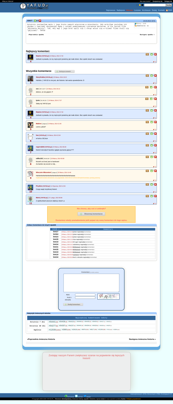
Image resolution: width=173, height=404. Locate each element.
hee (37, 135)
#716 (109, 333)
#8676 (85, 333)
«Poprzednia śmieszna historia (41, 343)
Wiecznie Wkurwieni (43, 172)
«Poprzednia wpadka (36, 34)
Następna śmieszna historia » (142, 343)
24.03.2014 (147, 21)
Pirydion (39, 186)
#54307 (63, 329)
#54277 (53, 329)
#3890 (66, 333)
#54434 (95, 325)
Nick (68, 298)
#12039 (55, 333)
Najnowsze (110, 10)
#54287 (109, 329)
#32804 (116, 333)
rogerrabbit (40, 147)
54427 (55, 232)
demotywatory (66, 402)
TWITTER (79, 400)
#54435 (88, 325)
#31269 (101, 333)
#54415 (109, 325)
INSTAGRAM (69, 400)
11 (141, 26)
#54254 (102, 329)
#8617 (93, 333)
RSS (169, 10)
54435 (55, 241)
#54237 (72, 329)
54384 (55, 235)
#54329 (95, 329)
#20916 (76, 333)
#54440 (80, 325)
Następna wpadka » (147, 34)
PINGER (87, 400)
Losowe (137, 10)
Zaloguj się (168, 1)
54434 (55, 247)
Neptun (38, 56)
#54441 (53, 325)
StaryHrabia (40, 77)
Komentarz (90, 272)
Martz (38, 197)
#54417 (102, 325)
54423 (55, 238)
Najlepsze (121, 10)
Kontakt (161, 10)
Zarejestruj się (157, 1)
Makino (38, 123)
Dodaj (154, 10)
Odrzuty (129, 10)
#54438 (63, 325)
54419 (55, 244)
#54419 (72, 325)
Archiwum (146, 10)
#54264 (88, 329)
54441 (55, 250)
